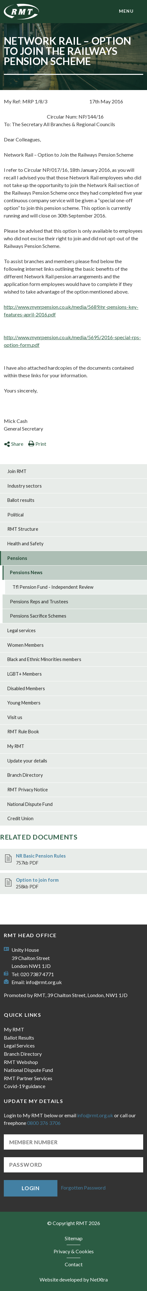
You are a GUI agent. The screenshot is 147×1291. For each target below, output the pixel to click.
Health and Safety (25, 543)
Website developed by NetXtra (74, 1279)
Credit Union (20, 818)
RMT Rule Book (23, 731)
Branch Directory (25, 775)
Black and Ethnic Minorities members (44, 659)
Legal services (21, 630)
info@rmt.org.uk (44, 982)
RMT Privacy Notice (27, 789)
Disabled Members (26, 688)
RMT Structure (22, 529)
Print (37, 444)
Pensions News (26, 572)
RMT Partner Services (28, 1078)
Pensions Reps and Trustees (39, 601)
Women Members (25, 645)
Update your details (27, 760)
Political (15, 514)
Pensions (17, 558)
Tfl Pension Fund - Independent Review (52, 587)
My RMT (15, 746)
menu (126, 11)
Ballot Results (19, 1038)
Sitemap (74, 1238)
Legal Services (19, 1045)
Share (13, 444)
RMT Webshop (21, 1062)
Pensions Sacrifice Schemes (38, 616)
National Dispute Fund (30, 804)
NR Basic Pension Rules (41, 856)
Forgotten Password (83, 1187)
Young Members (23, 702)
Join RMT (16, 471)
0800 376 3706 (44, 1123)
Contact (74, 1264)
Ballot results (20, 500)
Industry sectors (24, 486)
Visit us (14, 717)
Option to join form (37, 880)
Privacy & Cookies (74, 1251)
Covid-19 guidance (24, 1086)
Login (31, 1188)
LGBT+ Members (24, 674)
